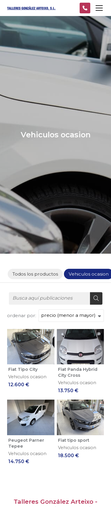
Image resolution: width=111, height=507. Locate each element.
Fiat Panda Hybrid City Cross (77, 372)
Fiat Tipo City (23, 369)
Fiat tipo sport (73, 440)
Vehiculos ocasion (27, 376)
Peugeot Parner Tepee (26, 443)
